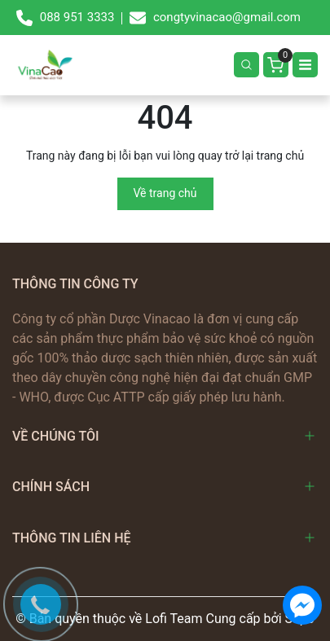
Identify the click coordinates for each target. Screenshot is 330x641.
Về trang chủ (165, 193)
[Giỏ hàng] (275, 64)
